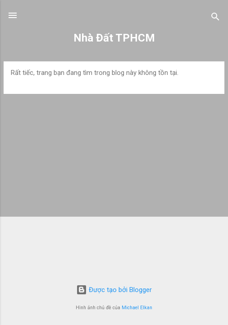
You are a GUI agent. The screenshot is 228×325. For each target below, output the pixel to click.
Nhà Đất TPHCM (114, 38)
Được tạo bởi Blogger (114, 290)
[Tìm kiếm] (215, 18)
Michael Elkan (137, 308)
